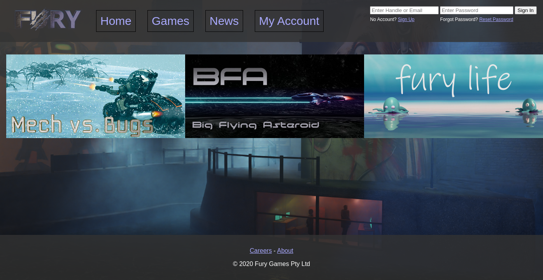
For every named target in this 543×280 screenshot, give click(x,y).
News (224, 20)
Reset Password (496, 19)
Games (170, 20)
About (285, 250)
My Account (289, 20)
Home (115, 20)
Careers (261, 250)
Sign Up (406, 19)
